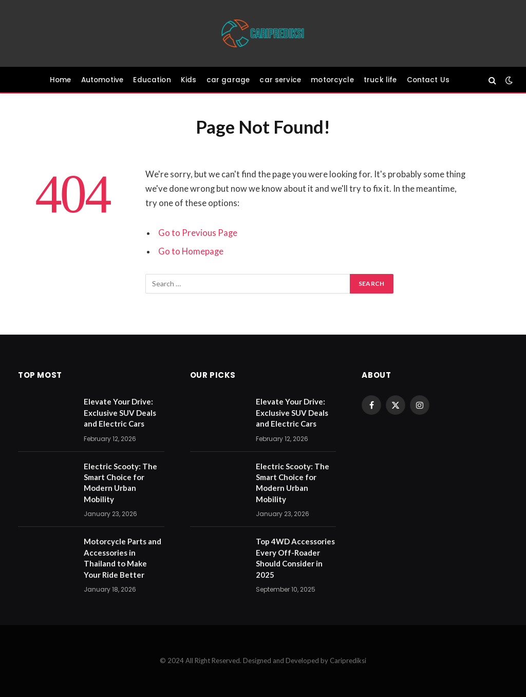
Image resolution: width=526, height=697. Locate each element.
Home (60, 80)
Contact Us (428, 80)
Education (152, 80)
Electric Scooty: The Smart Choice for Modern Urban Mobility (120, 483)
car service (280, 80)
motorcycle (332, 80)
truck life (380, 80)
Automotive (102, 80)
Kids (189, 80)
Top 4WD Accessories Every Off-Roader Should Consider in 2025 (295, 558)
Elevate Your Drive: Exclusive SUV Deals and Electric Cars (120, 412)
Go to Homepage (190, 251)
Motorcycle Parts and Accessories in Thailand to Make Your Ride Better (122, 558)
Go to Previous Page (197, 233)
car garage (228, 80)
